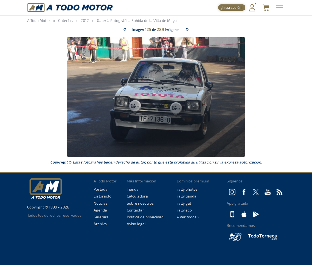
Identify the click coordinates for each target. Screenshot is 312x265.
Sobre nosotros (140, 203)
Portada (101, 189)
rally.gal (184, 203)
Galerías (101, 217)
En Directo (102, 196)
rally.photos (187, 189)
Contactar (135, 210)
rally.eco (184, 210)
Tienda (133, 189)
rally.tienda (186, 196)
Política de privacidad (145, 217)
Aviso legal (136, 223)
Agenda (100, 210)
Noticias (101, 203)
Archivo (100, 223)
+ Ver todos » (188, 217)
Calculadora (137, 196)
